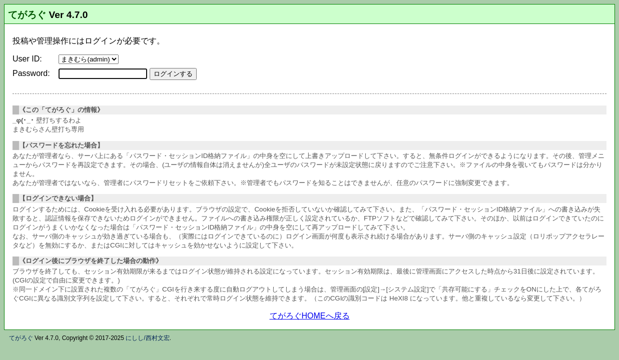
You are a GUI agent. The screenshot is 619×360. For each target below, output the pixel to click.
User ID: (27, 58)
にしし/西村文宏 (147, 338)
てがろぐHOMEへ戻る (310, 316)
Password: (31, 73)
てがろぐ (27, 15)
